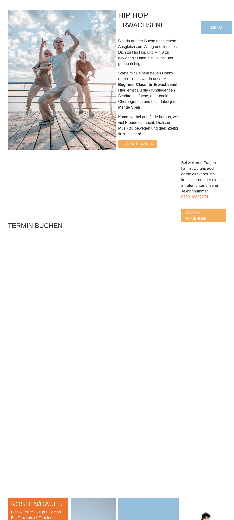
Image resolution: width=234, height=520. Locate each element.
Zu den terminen (141, 144)
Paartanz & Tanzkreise (116, 470)
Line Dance (72, 466)
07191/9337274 (194, 197)
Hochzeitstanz (74, 485)
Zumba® (182, 462)
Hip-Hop (71, 470)
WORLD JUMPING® (189, 466)
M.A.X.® (182, 470)
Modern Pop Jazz (150, 466)
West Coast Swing (76, 482)
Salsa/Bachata (74, 478)
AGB (63, 513)
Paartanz (71, 462)
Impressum (35, 513)
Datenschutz (51, 513)
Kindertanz (146, 462)
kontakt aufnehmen (198, 217)
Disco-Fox (72, 474)
